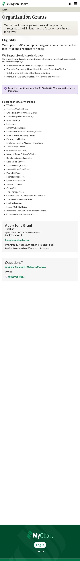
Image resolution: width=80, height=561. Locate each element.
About (5, 9)
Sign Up (40, 551)
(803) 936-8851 (15, 276)
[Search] (69, 4)
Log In (40, 545)
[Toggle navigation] (75, 3)
